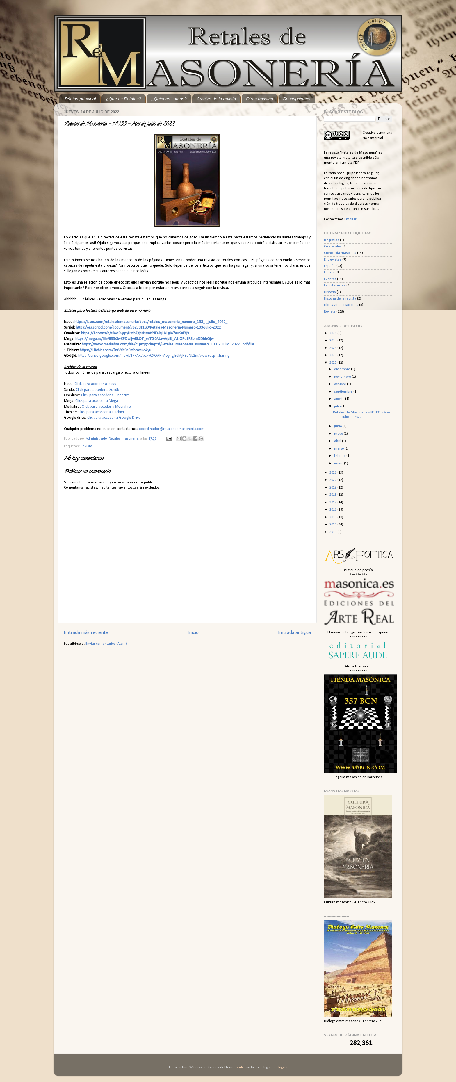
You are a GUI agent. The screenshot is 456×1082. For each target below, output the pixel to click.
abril (338, 441)
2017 (333, 502)
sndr (239, 1067)
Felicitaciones (334, 285)
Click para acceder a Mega (96, 401)
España (330, 266)
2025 (333, 340)
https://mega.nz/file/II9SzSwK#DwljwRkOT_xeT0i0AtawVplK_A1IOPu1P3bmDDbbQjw (144, 339)
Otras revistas (259, 98)
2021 (333, 473)
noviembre (343, 377)
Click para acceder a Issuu (95, 384)
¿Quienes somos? (169, 98)
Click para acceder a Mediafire (106, 407)
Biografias (331, 240)
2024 (333, 348)
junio (338, 426)
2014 (333, 524)
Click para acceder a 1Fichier (101, 412)
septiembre (343, 391)
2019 (333, 487)
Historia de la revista (340, 298)
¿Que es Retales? (123, 98)
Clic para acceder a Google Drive (114, 418)
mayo (339, 434)
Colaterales (333, 246)
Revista (86, 446)
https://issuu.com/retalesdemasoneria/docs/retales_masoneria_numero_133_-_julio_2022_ (150, 322)
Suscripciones (296, 98)
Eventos (330, 279)
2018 (333, 495)
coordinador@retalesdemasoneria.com (171, 429)
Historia (330, 292)
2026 (333, 333)
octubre (340, 384)
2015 (333, 517)
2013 (333, 532)
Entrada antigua (294, 632)
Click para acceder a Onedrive (105, 395)
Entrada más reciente (86, 632)
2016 (333, 509)
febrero (340, 456)
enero (339, 463)
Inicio (193, 632)
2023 (333, 355)
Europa (329, 272)
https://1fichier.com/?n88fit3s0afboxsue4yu (115, 350)
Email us (351, 219)
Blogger (282, 1067)
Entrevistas (332, 259)
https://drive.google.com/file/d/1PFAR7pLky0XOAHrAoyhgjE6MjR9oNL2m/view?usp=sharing (153, 356)
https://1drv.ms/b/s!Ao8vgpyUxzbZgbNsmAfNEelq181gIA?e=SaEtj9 (135, 333)
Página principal (80, 98)
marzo (339, 448)
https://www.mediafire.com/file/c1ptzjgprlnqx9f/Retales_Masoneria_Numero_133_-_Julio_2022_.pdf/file (168, 344)
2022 (333, 363)
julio (337, 406)
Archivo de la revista (216, 98)
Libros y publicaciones (341, 305)
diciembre (342, 369)
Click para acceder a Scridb (97, 390)
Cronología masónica (340, 253)
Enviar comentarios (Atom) (106, 644)
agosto (339, 399)
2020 (333, 480)
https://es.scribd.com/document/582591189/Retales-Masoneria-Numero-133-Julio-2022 (148, 327)
